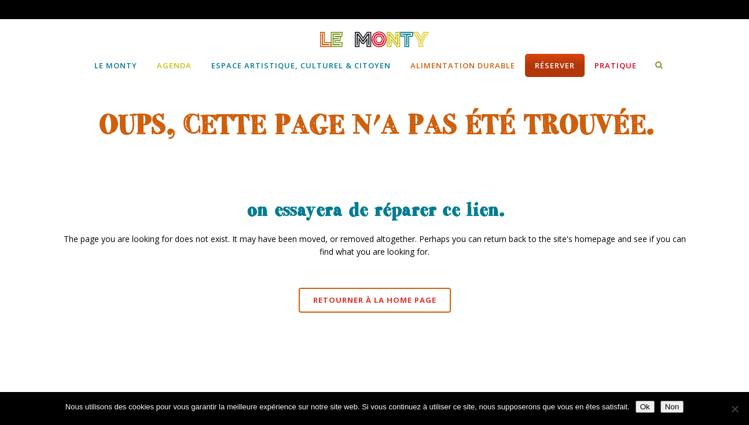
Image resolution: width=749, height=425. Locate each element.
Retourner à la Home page (374, 300)
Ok (645, 406)
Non (672, 406)
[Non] (734, 409)
